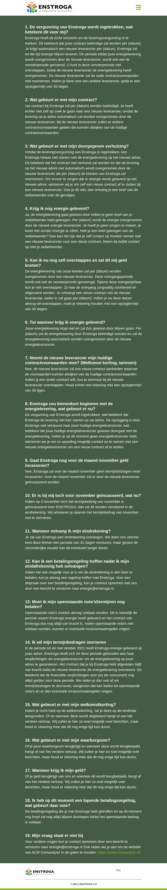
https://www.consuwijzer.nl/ (119, 852)
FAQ (118, 870)
